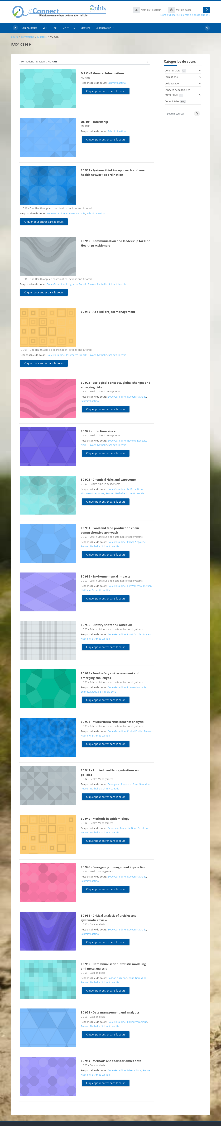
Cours (14, 37)
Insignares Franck (76, 285)
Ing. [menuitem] (55, 28)
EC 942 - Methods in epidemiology (105, 819)
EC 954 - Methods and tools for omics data (111, 1062)
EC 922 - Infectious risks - (98, 432)
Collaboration (172, 84)
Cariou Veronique (137, 1022)
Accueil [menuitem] (15, 29)
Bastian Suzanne (117, 978)
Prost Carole (134, 635)
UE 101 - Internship (94, 122)
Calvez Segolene (136, 542)
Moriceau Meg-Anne (92, 494)
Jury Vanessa (134, 586)
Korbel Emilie (134, 732)
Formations (27, 37)
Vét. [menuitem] (45, 28)
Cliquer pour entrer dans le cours (105, 91)
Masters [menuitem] (85, 28)
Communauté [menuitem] (29, 28)
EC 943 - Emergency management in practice (113, 868)
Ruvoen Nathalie (75, 214)
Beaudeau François (119, 828)
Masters (42, 37)
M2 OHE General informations (102, 74)
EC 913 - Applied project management (108, 313)
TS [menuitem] (73, 28)
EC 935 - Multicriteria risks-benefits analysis (112, 722)
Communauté (172, 71)
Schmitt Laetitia (117, 83)
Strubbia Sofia (108, 692)
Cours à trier (172, 102)
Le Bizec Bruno (135, 489)
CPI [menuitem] (64, 28)
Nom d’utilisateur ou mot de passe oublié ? (185, 15)
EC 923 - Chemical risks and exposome (108, 480)
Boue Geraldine (56, 214)
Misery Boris (134, 1071)
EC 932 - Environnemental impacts (105, 577)
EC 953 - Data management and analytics (110, 1013)
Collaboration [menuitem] (103, 28)
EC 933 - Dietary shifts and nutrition (106, 626)
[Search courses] (179, 114)
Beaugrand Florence (119, 785)
